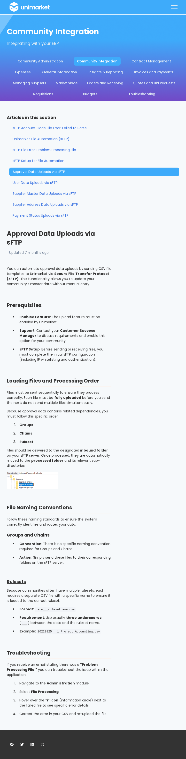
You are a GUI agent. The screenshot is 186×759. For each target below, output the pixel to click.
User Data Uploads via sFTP (35, 182)
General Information (59, 72)
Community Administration (40, 61)
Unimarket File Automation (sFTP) (41, 138)
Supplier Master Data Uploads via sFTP (44, 193)
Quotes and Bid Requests (154, 83)
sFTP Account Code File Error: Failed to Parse (50, 128)
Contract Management (151, 61)
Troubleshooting (141, 94)
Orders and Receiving (105, 83)
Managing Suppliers (29, 83)
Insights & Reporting (105, 72)
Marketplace (66, 83)
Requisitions (43, 94)
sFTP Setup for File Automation (38, 160)
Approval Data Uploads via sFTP (39, 171)
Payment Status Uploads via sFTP (41, 215)
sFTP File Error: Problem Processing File (44, 149)
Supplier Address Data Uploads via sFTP (45, 204)
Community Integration (97, 61)
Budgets (90, 94)
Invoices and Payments (153, 72)
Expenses (23, 72)
